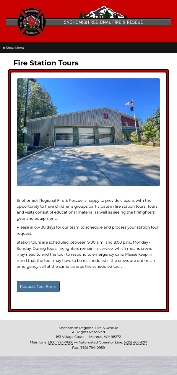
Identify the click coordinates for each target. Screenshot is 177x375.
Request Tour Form (38, 286)
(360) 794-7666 (60, 342)
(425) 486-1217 (135, 342)
